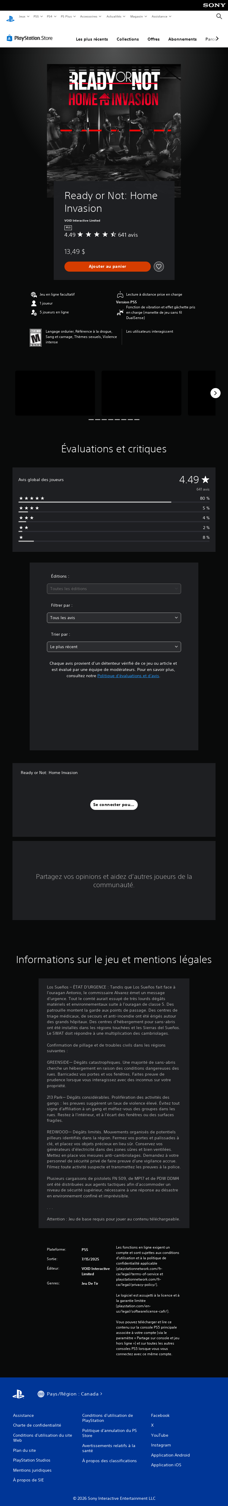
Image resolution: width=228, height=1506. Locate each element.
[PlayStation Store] (31, 32)
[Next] (215, 387)
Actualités (113, 16)
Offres (154, 33)
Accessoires (88, 16)
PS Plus (66, 16)
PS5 (36, 16)
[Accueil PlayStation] (10, 17)
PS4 (50, 16)
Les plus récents (92, 33)
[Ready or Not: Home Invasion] (55, 387)
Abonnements (182, 33)
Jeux (22, 16)
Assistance (159, 16)
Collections (128, 33)
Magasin (136, 16)
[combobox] (114, 583)
